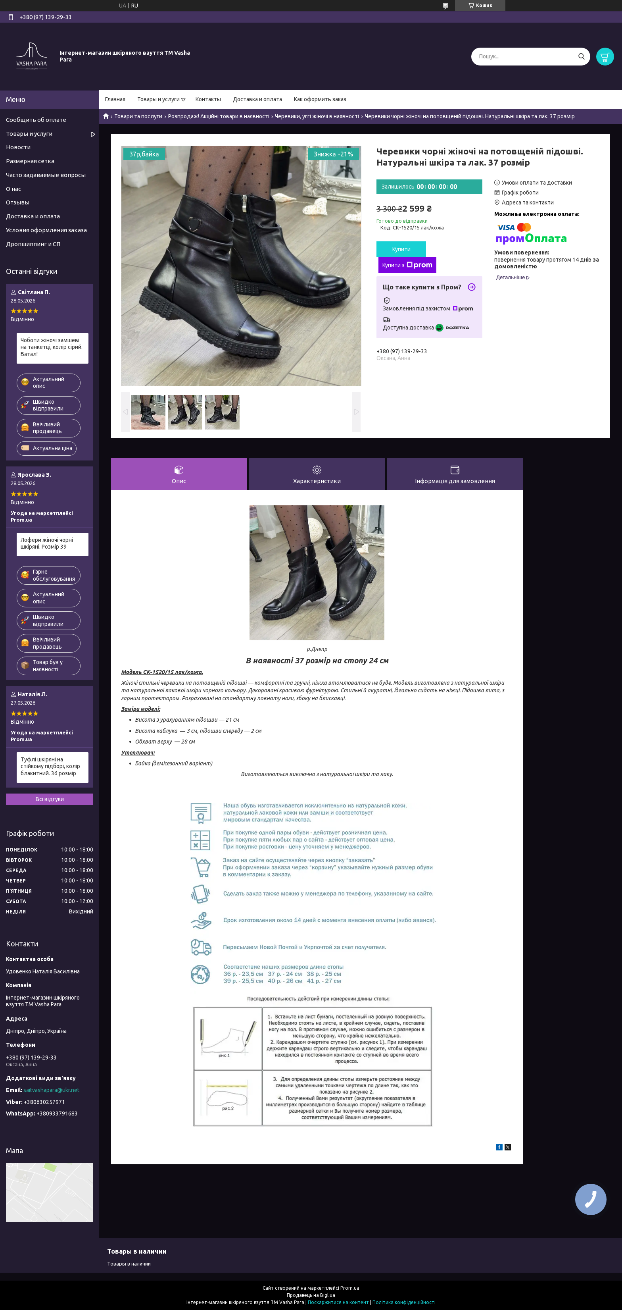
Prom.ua (349, 1288)
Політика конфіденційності (404, 1302)
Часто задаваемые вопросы (46, 174)
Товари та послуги (138, 116)
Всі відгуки (50, 799)
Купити (401, 249)
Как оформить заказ (320, 99)
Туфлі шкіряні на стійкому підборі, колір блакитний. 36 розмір (50, 766)
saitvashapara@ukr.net (51, 1090)
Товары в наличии (129, 1263)
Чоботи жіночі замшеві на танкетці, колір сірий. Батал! (52, 347)
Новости (18, 147)
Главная (115, 99)
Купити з (407, 265)
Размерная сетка (30, 161)
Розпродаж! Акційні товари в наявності (218, 116)
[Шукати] (581, 57)
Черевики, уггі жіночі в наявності (317, 116)
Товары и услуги (158, 99)
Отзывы (17, 202)
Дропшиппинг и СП (33, 244)
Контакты (208, 99)
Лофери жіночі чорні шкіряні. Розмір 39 (47, 543)
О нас (13, 188)
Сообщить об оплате (36, 119)
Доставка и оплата (257, 99)
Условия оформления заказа (46, 230)
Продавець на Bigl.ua (311, 1295)
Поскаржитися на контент (338, 1302)
